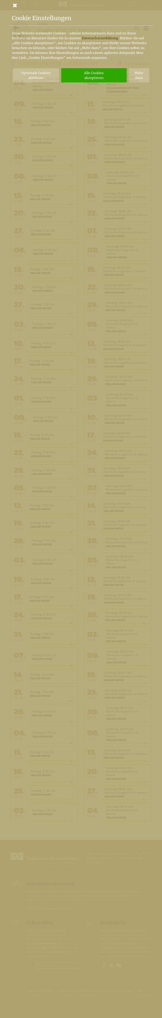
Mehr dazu (138, 75)
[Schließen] (81, 5)
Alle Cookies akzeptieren (94, 75)
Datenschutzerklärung (100, 38)
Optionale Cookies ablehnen (36, 75)
